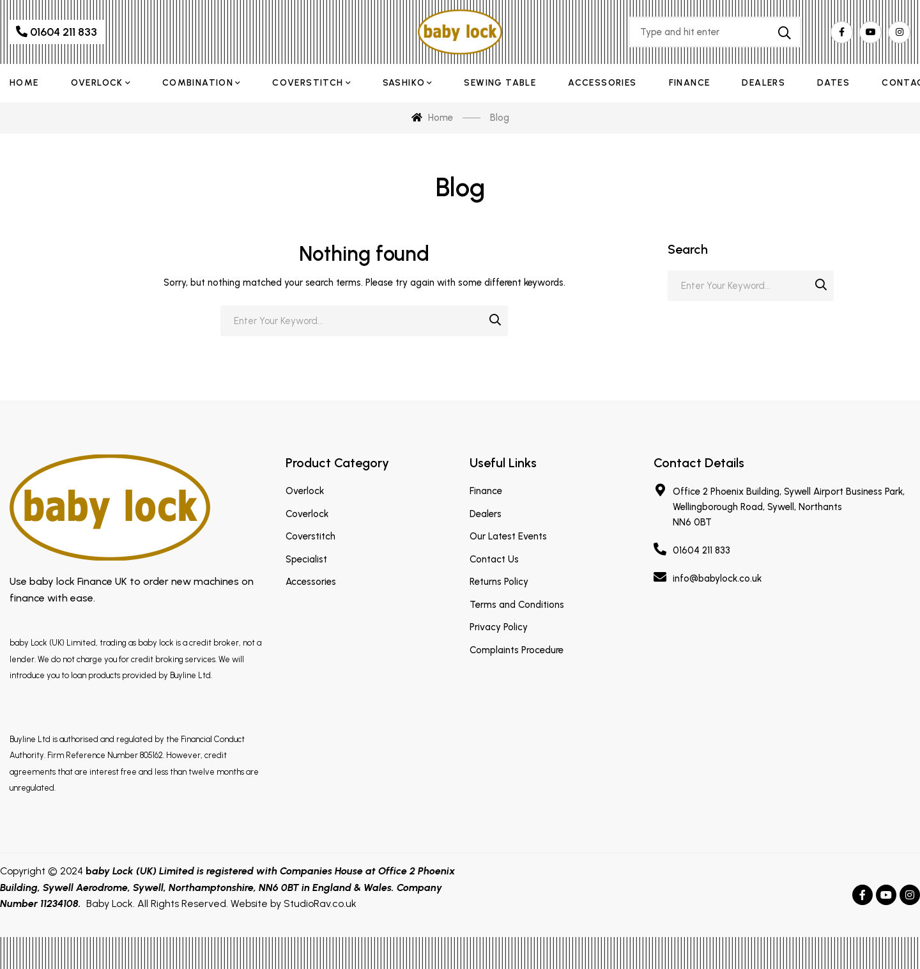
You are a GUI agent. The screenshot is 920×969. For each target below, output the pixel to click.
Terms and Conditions (517, 604)
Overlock (305, 491)
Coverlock (307, 514)
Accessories (311, 581)
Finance (486, 491)
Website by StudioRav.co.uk (293, 903)
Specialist (306, 559)
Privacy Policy (499, 627)
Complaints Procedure (517, 650)
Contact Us (494, 559)
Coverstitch (310, 536)
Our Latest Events (508, 536)
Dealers (486, 514)
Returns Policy (499, 581)
